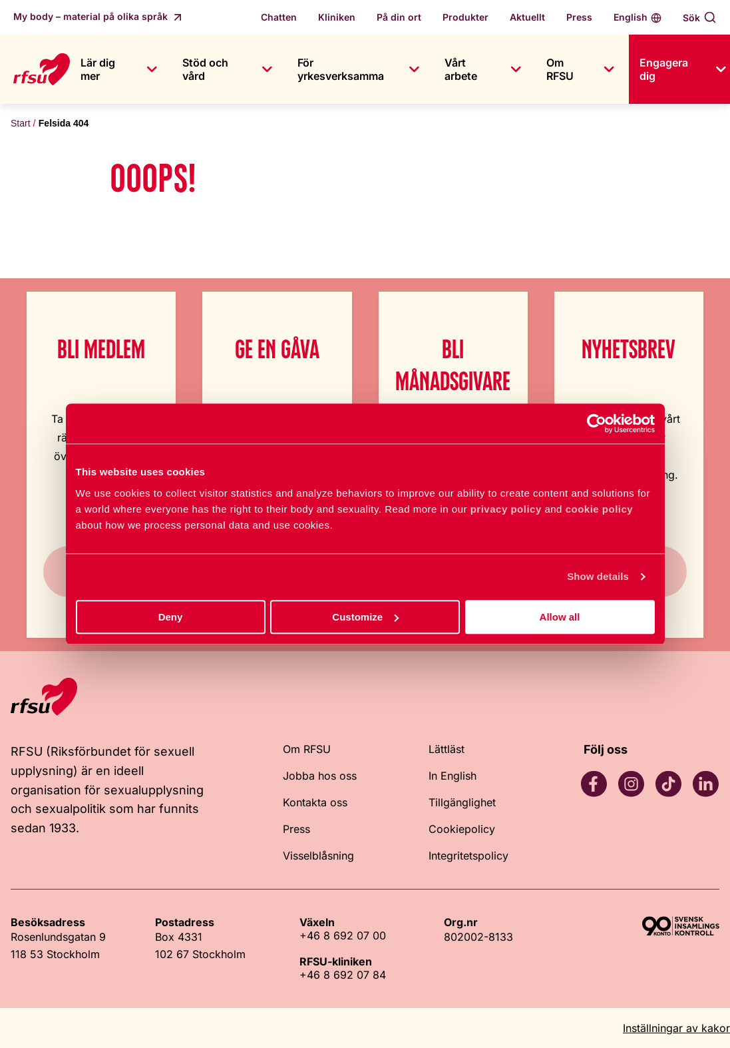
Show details (598, 576)
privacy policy (506, 509)
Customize (365, 617)
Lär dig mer (98, 69)
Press (579, 17)
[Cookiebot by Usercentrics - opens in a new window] (596, 423)
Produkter (465, 17)
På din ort (399, 17)
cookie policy (600, 509)
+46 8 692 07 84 (342, 974)
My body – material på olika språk (91, 16)
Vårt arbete (461, 69)
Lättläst (446, 749)
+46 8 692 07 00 (342, 935)
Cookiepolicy (462, 829)
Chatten (279, 17)
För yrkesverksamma (340, 69)
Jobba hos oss (320, 775)
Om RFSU (560, 69)
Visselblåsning (318, 855)
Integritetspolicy (468, 855)
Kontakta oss (315, 802)
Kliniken (336, 17)
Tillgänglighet (462, 802)
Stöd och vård (205, 69)
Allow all (560, 617)
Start (21, 123)
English (630, 17)
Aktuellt (527, 17)
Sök (691, 17)
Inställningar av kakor (676, 1028)
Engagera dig (663, 69)
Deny (170, 617)
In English (452, 775)
